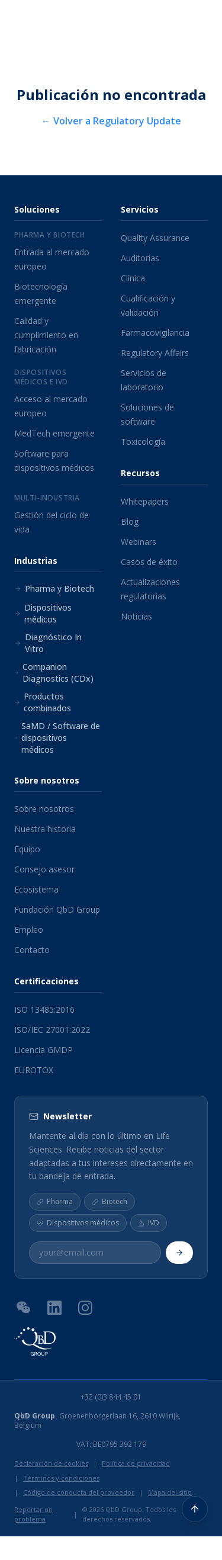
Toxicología (143, 441)
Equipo (27, 849)
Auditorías (140, 258)
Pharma (55, 1201)
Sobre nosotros (44, 808)
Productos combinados (42, 702)
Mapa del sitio (170, 1492)
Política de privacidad (136, 1463)
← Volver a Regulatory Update (111, 120)
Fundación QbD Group (57, 909)
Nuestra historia (45, 828)
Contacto (32, 949)
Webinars (138, 541)
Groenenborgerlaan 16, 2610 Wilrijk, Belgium (97, 1420)
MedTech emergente (54, 433)
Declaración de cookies (51, 1463)
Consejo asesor (44, 869)
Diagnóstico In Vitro (48, 642)
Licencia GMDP (43, 1049)
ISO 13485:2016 (44, 1009)
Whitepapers (145, 501)
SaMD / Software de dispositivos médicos (57, 737)
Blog (130, 521)
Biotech (109, 1201)
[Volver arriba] (195, 1509)
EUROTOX (33, 1070)
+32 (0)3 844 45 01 (111, 1397)
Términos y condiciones (61, 1478)
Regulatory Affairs (155, 352)
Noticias (136, 616)
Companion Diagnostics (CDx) (54, 672)
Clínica (133, 278)
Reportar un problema (33, 1514)
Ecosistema (36, 889)
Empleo (28, 929)
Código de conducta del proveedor (78, 1492)
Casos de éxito (149, 561)
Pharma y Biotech (54, 588)
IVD (148, 1223)
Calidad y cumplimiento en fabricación (46, 335)
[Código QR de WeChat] (23, 1307)
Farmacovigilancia (155, 332)
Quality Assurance (155, 237)
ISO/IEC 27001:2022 (52, 1029)
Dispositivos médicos (43, 613)
